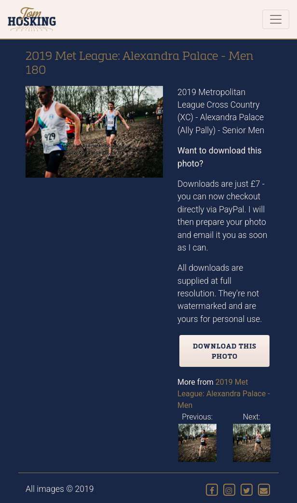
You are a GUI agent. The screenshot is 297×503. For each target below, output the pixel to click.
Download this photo (224, 351)
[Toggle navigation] (275, 19)
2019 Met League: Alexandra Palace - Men (223, 393)
